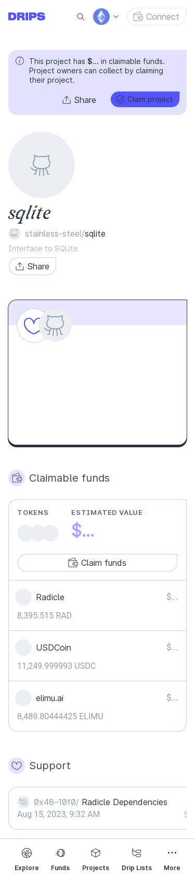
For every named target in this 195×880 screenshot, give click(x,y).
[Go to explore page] (35, 16)
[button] (79, 100)
